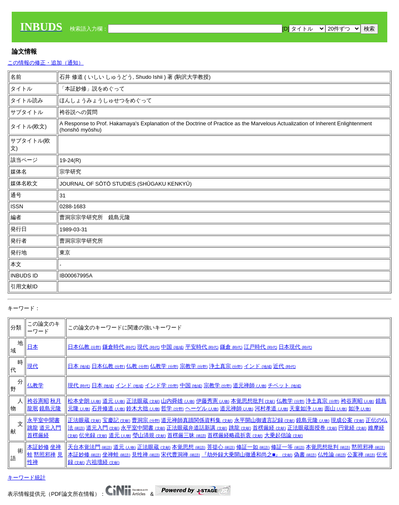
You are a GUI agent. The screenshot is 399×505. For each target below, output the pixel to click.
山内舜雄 (177, 401)
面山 (336, 408)
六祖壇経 (103, 462)
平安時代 (202, 347)
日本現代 (295, 347)
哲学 (172, 408)
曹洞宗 (146, 420)
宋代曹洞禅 (180, 454)
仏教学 (164, 366)
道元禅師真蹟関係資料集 (197, 420)
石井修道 (108, 408)
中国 (172, 347)
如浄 (359, 408)
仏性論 (332, 454)
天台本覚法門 (90, 447)
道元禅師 (249, 385)
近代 (284, 366)
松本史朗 (84, 401)
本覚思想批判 (253, 401)
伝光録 (93, 435)
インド (258, 366)
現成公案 (347, 420)
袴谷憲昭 (38, 401)
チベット (284, 385)
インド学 (161, 385)
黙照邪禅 (45, 454)
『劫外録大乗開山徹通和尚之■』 (247, 454)
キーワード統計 (27, 477)
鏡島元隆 (50, 408)
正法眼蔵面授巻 (312, 428)
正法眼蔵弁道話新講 (196, 428)
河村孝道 (271, 408)
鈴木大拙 (143, 408)
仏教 (137, 366)
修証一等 (287, 447)
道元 (113, 401)
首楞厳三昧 (186, 435)
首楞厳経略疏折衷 (235, 435)
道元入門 (50, 428)
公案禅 (361, 454)
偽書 (305, 454)
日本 (32, 347)
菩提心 (221, 447)
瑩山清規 (149, 435)
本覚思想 (188, 447)
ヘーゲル (202, 408)
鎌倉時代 (119, 347)
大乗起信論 (283, 435)
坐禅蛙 (116, 454)
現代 (148, 347)
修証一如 (253, 447)
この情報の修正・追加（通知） (46, 63)
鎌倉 (231, 347)
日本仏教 (84, 347)
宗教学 (194, 366)
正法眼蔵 (143, 401)
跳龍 (32, 428)
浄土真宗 (226, 366)
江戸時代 (260, 347)
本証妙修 (38, 447)
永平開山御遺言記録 (264, 420)
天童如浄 (306, 408)
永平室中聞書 (43, 420)
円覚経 (352, 428)
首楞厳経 (38, 435)
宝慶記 (116, 420)
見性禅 (146, 454)
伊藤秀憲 (213, 401)
